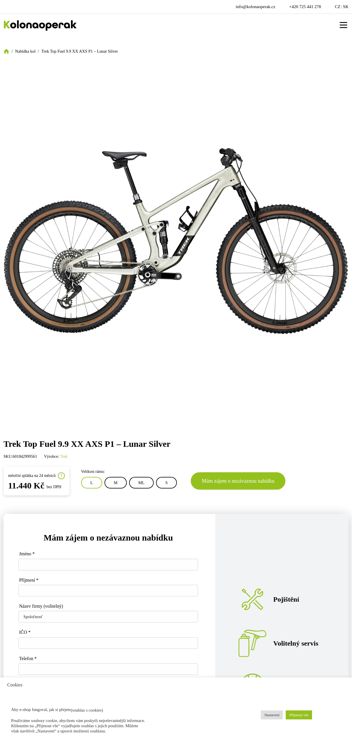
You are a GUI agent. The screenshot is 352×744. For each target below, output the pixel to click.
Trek (63, 456)
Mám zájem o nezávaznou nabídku (238, 481)
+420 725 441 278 (305, 6)
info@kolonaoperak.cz (255, 6)
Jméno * (27, 553)
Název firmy (41, 606)
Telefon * (28, 658)
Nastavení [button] (271, 715)
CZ (337, 6)
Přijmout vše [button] (298, 715)
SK (346, 6)
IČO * (25, 632)
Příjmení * (28, 580)
